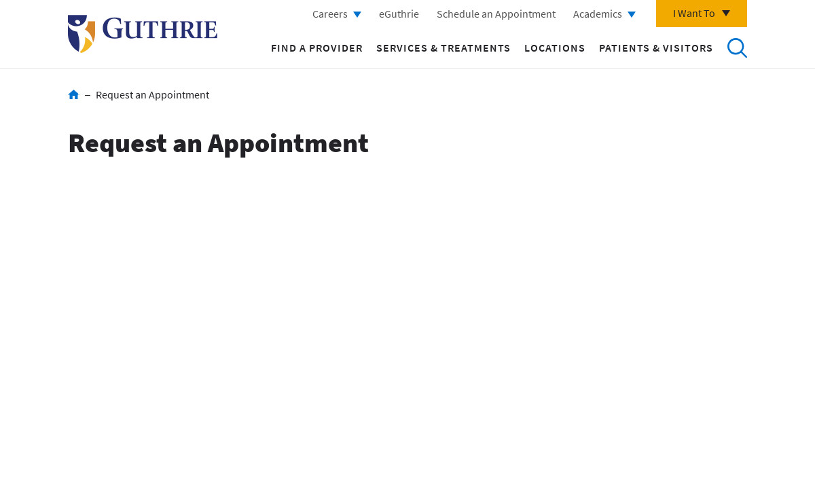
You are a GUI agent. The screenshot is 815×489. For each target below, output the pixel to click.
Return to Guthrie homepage (142, 34)
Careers (330, 13)
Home (73, 94)
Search (737, 47)
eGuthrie (399, 13)
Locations (554, 47)
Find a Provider (317, 47)
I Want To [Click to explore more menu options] (694, 13)
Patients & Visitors (656, 47)
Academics (597, 13)
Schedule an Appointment (496, 13)
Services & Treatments (443, 47)
